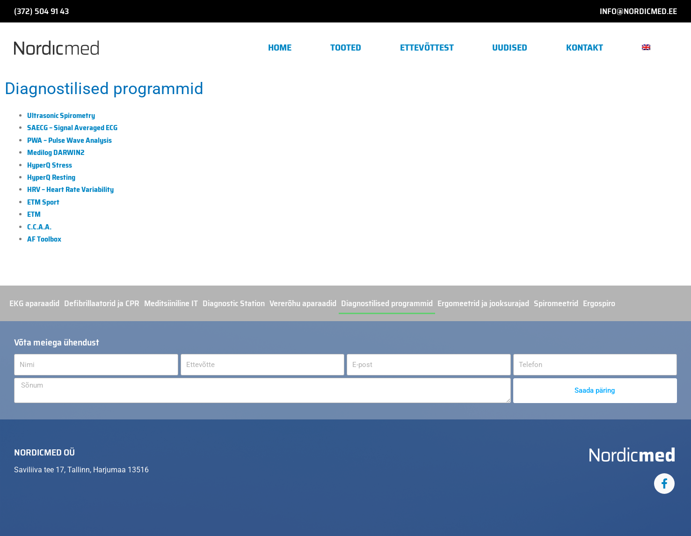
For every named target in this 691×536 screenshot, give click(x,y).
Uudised (509, 47)
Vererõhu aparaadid (302, 303)
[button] (649, 47)
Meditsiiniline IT (171, 303)
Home (279, 47)
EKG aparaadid (34, 303)
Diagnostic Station (234, 303)
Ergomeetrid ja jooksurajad (483, 303)
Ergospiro (599, 303)
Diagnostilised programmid (387, 303)
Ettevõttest (427, 47)
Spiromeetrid (556, 303)
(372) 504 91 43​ (41, 11)
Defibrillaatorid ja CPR (101, 303)
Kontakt (584, 47)
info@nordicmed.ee (638, 11)
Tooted (345, 47)
